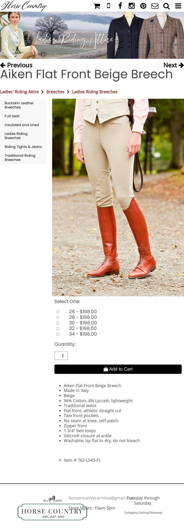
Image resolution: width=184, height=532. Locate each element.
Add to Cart (118, 369)
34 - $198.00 (75, 334)
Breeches (55, 92)
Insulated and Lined (22, 124)
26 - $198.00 (75, 311)
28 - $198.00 (75, 317)
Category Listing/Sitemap (143, 512)
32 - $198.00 (75, 328)
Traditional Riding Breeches (20, 157)
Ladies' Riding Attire (19, 92)
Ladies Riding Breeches (94, 92)
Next (173, 64)
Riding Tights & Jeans (23, 146)
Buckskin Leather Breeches (19, 105)
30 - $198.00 (75, 323)
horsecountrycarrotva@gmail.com (102, 498)
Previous (16, 64)
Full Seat (12, 116)
